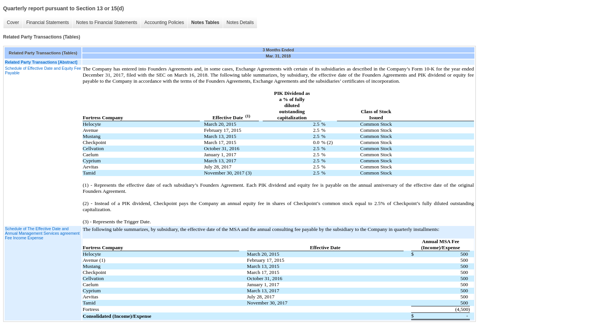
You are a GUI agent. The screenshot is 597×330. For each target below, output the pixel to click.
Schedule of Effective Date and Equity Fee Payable (43, 70)
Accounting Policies (164, 22)
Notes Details (240, 22)
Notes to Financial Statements (106, 22)
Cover (13, 22)
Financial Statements (47, 22)
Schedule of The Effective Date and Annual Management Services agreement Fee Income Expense (42, 233)
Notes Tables (205, 22)
